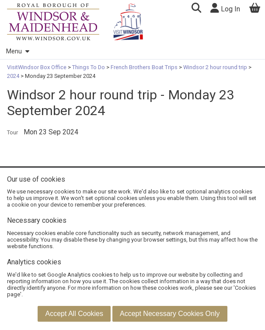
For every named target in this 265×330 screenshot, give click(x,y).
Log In (225, 8)
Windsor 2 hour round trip (215, 67)
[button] (196, 9)
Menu (17, 51)
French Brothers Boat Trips (144, 67)
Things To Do (88, 67)
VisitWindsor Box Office (37, 67)
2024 (14, 76)
